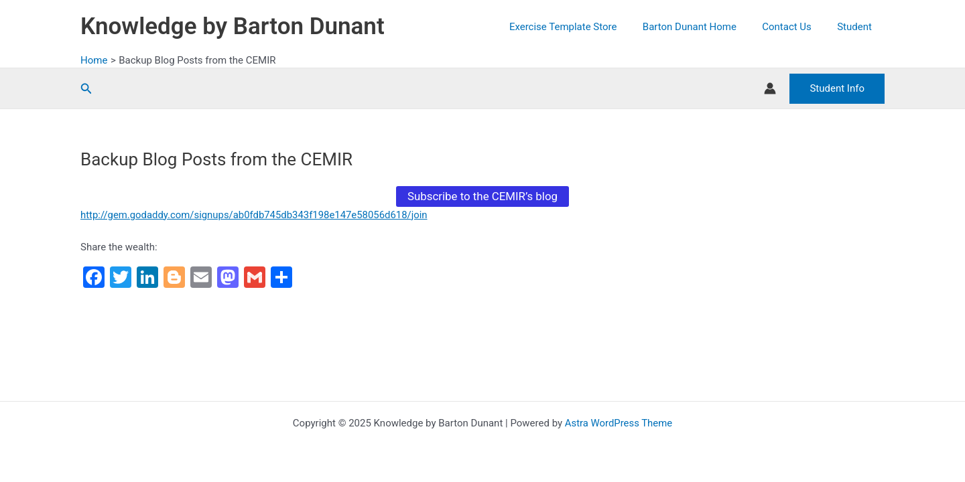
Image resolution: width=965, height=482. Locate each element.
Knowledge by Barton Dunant (232, 26)
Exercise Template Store (583, 27)
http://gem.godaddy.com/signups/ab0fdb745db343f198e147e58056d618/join (255, 215)
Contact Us (795, 27)
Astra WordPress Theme (618, 423)
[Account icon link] (770, 88)
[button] (86, 88)
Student (857, 27)
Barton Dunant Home (704, 27)
